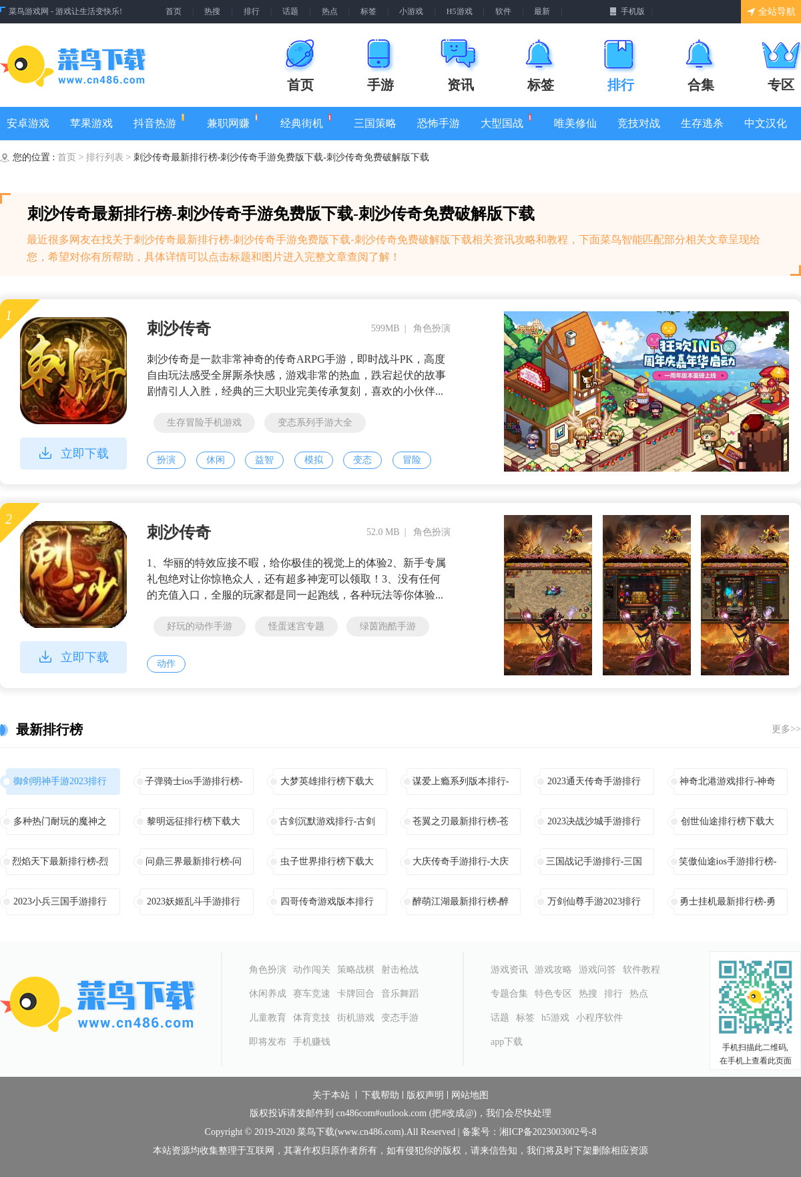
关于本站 (331, 1095)
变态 (362, 460)
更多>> (786, 729)
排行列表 (106, 157)
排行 (252, 11)
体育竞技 (311, 1018)
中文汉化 (765, 123)
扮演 (166, 460)
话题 (290, 11)
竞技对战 (638, 123)
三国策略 (375, 123)
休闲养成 (267, 994)
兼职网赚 (233, 121)
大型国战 (507, 121)
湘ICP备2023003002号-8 (547, 1132)
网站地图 (470, 1095)
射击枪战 (400, 970)
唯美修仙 (575, 123)
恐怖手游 (438, 123)
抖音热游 (160, 121)
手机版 (627, 11)
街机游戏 (355, 1018)
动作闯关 (311, 970)
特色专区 (553, 994)
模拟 (313, 460)
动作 (166, 664)
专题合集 (509, 994)
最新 (542, 11)
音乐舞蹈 (400, 994)
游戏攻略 (553, 970)
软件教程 (641, 970)
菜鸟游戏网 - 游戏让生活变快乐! (65, 11)
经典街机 (306, 121)
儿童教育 (267, 1018)
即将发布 (267, 1042)
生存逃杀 (702, 123)
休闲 (215, 460)
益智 (264, 460)
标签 (368, 11)
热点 (330, 11)
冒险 (412, 460)
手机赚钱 (311, 1042)
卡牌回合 (355, 994)
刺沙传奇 (179, 328)
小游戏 (411, 11)
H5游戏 (460, 11)
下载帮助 (380, 1095)
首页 (174, 11)
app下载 (507, 1042)
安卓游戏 (28, 123)
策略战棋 (355, 970)
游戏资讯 (509, 970)
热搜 (212, 11)
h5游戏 (555, 1018)
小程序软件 (599, 1018)
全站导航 (771, 12)
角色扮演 (267, 970)
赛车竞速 (311, 994)
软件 (503, 11)
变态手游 (400, 1018)
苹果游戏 (91, 123)
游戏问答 (597, 970)
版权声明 (425, 1095)
